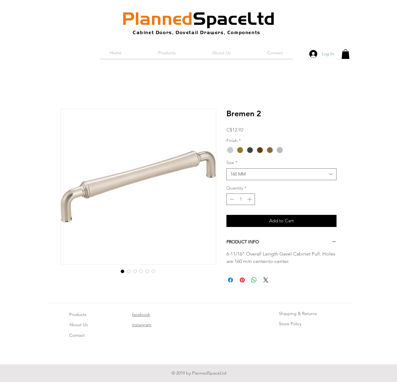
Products (78, 314)
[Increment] (250, 199)
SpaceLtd (198, 18)
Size (231, 162)
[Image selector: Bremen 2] (122, 271)
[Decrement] (231, 199)
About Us (78, 324)
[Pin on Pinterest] (242, 280)
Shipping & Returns (298, 313)
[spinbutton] (240, 199)
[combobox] (281, 174)
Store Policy (290, 323)
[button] (345, 54)
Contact (77, 335)
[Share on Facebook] (230, 280)
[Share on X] (266, 280)
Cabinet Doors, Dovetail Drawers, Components (197, 32)
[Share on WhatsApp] (254, 280)
